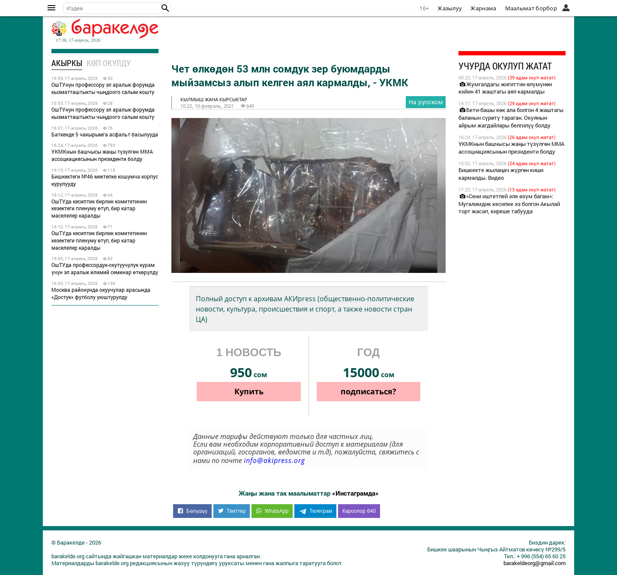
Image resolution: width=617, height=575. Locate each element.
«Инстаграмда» (355, 493)
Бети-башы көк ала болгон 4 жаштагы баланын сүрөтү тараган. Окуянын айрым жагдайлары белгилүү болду (510, 117)
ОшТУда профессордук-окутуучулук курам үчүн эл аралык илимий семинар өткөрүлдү (104, 268)
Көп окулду (109, 63)
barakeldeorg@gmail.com (534, 563)
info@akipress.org (274, 460)
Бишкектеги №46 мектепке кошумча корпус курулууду (104, 180)
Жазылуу (449, 8)
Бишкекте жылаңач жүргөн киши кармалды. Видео (500, 173)
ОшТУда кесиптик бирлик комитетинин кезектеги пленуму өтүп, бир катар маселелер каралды (99, 208)
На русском (426, 102)
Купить (249, 391)
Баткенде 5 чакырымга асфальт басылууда (104, 134)
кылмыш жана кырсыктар (213, 99)
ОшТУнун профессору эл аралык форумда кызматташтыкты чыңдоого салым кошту (103, 88)
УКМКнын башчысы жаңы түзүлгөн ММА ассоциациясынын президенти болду (102, 155)
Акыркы (66, 63)
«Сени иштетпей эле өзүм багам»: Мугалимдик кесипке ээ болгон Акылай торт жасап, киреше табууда (509, 204)
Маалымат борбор (531, 8)
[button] (165, 8)
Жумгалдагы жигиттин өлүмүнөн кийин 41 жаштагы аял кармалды (505, 88)
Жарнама (483, 8)
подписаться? (368, 391)
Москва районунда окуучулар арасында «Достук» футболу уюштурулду (100, 293)
